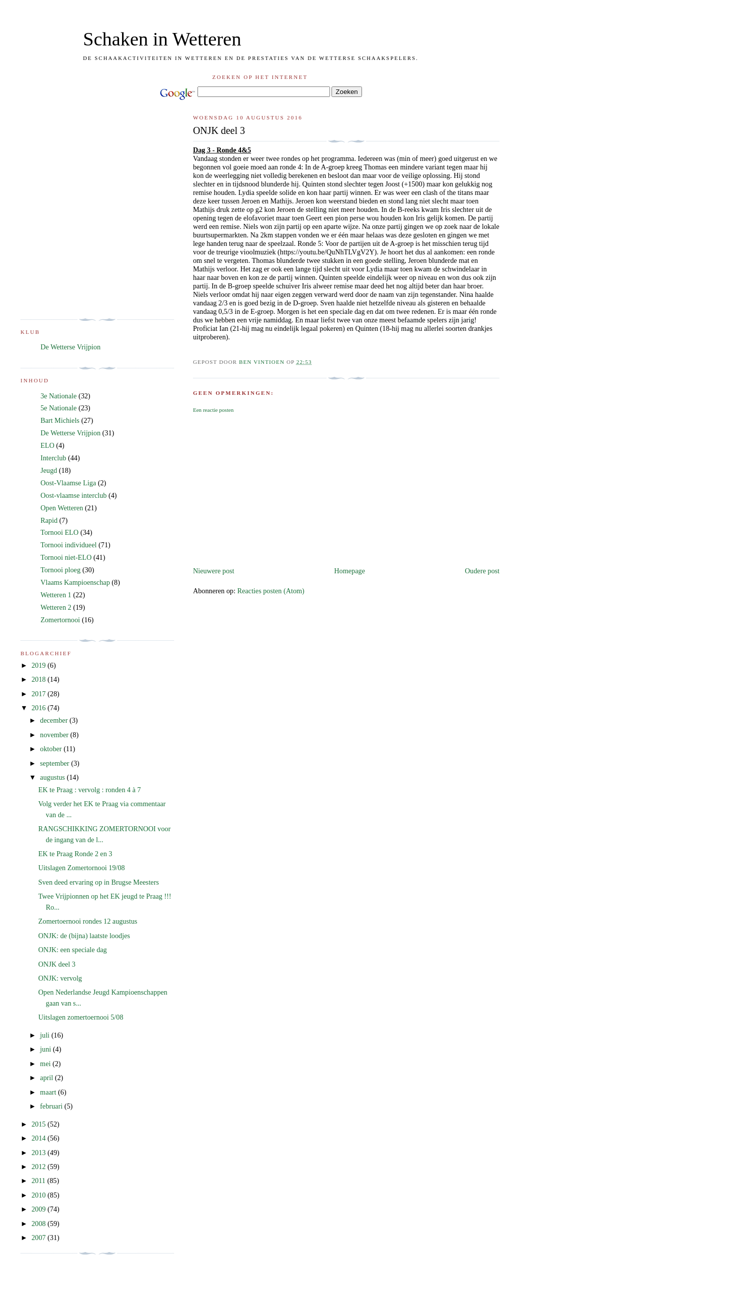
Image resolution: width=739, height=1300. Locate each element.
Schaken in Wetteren (162, 38)
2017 (40, 694)
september (55, 763)
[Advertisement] (346, 490)
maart (49, 1092)
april (47, 1078)
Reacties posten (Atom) (270, 591)
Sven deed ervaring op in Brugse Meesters (98, 882)
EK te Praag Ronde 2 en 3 (75, 854)
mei (46, 1064)
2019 (40, 665)
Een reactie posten (213, 410)
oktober (52, 749)
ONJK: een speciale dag (72, 950)
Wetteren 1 (56, 595)
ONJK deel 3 (57, 964)
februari (52, 1106)
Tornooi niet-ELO (66, 557)
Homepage (349, 571)
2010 (40, 1195)
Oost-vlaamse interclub (73, 495)
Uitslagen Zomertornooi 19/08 (81, 868)
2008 (40, 1224)
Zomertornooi (60, 620)
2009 (40, 1209)
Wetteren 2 (56, 607)
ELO (47, 445)
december (55, 720)
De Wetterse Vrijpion (70, 347)
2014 (40, 1138)
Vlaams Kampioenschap (75, 582)
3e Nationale (58, 396)
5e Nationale (58, 408)
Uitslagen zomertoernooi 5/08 (81, 1017)
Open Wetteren (61, 508)
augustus (53, 777)
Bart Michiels (60, 420)
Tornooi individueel (68, 545)
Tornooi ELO (59, 532)
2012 (40, 1167)
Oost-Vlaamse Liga (68, 483)
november (55, 735)
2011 (40, 1181)
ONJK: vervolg (60, 978)
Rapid (49, 520)
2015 (40, 1124)
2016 (40, 708)
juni (46, 1049)
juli (46, 1035)
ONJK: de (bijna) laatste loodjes (84, 936)
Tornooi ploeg (60, 570)
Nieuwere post (213, 571)
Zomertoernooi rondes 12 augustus (88, 921)
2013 (40, 1153)
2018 (40, 679)
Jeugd (48, 470)
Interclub (53, 458)
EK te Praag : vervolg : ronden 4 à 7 (89, 790)
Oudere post (482, 571)
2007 (40, 1238)
